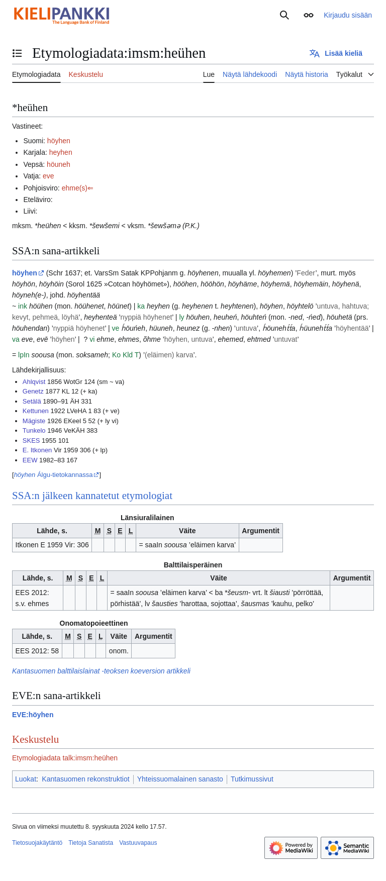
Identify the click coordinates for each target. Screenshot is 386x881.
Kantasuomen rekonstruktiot (85, 779)
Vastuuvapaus (138, 842)
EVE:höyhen (32, 715)
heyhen (60, 152)
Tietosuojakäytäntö (37, 842)
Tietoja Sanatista (90, 842)
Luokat (25, 779)
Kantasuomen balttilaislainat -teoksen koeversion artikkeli (101, 671)
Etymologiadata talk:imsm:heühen (65, 758)
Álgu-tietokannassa (53, 474)
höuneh (58, 164)
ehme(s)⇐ (77, 188)
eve (48, 176)
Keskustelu (35, 739)
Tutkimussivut (252, 779)
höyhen (58, 141)
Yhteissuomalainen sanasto (180, 779)
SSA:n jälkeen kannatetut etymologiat (92, 496)
